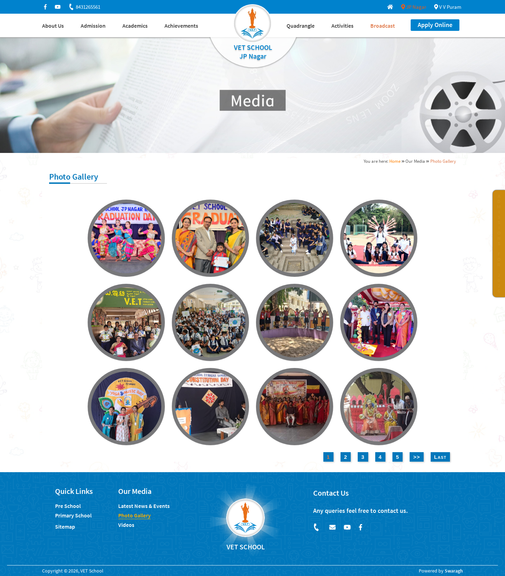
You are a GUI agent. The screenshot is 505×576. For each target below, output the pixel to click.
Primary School (73, 515)
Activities (342, 25)
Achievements (181, 25)
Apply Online (435, 25)
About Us (53, 25)
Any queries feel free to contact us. (360, 511)
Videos (126, 524)
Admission (93, 25)
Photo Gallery (134, 515)
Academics (135, 25)
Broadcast (382, 25)
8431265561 (84, 7)
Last (440, 457)
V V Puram (447, 7)
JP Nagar (413, 7)
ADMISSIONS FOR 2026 (499, 243)
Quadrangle (301, 25)
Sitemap (65, 526)
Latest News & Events (144, 505)
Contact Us (331, 493)
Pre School (68, 505)
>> (416, 457)
